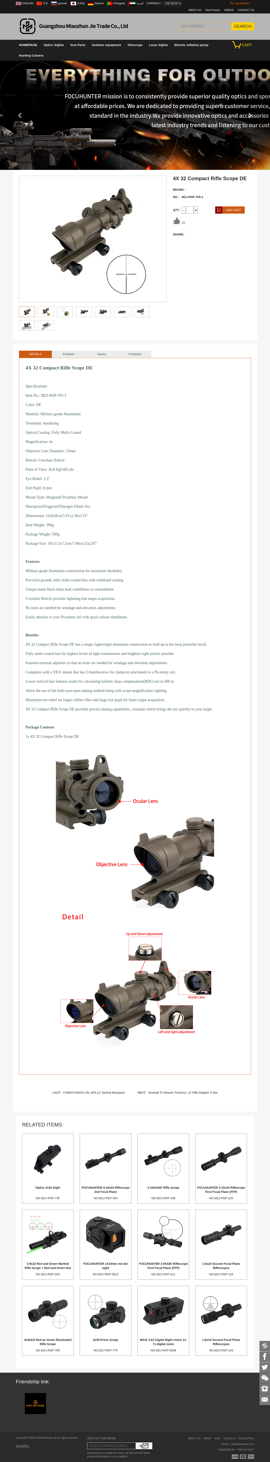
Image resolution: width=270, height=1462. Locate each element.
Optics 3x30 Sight (47, 1187)
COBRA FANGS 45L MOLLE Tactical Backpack (94, 1092)
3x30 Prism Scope (105, 1340)
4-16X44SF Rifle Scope (163, 1187)
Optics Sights (53, 45)
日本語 (81, 3)
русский (63, 3)
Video (217, 1438)
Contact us (229, 1438)
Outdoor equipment (106, 45)
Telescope (135, 45)
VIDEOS (229, 10)
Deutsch (99, 3)
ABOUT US (194, 10)
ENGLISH (28, 3)
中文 (45, 3)
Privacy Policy (246, 1438)
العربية (139, 3)
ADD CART (228, 210)
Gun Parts (77, 45)
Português (119, 3)
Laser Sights (158, 45)
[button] (20, 115)
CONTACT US (246, 10)
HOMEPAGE (28, 45)
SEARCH (242, 26)
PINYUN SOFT (245, 1449)
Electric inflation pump (191, 45)
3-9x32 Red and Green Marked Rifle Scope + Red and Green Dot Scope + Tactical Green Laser (48, 1268)
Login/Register (240, 3)
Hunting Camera (31, 55)
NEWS (207, 1438)
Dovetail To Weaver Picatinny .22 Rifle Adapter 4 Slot (182, 1092)
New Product (212, 10)
